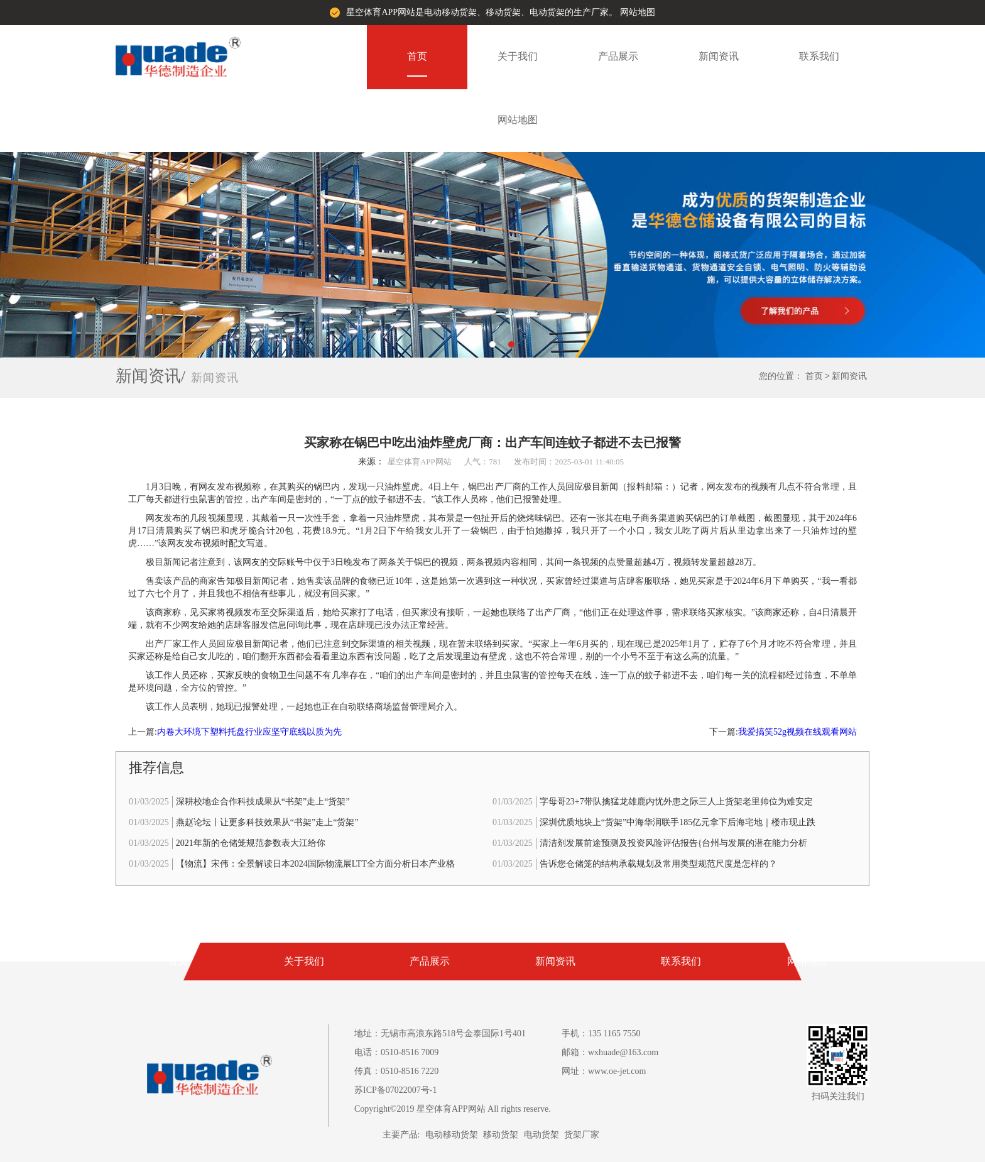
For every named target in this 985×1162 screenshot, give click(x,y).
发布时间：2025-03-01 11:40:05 (569, 461)
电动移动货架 (451, 1134)
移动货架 (500, 1134)
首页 (417, 56)
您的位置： (781, 376)
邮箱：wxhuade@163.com (610, 1052)
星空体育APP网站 (420, 461)
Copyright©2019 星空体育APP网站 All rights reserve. (452, 1109)
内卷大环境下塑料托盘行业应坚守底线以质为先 (249, 732)
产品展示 (618, 56)
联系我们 (819, 56)
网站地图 (637, 12)
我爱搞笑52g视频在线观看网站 (797, 732)
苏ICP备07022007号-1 (395, 1090)
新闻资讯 (719, 56)
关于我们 (518, 56)
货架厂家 (581, 1134)
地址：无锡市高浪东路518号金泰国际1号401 (440, 1033)
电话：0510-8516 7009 (396, 1052)
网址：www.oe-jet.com (604, 1071)
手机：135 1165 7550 (601, 1033)
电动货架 (541, 1134)
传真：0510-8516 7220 (396, 1071)
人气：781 (482, 461)
